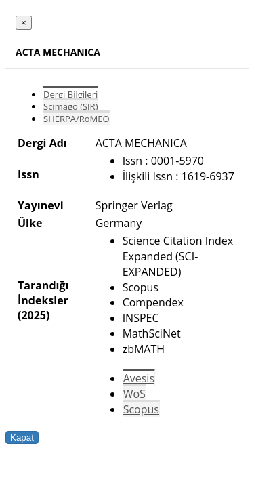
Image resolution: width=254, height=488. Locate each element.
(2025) (33, 315)
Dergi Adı (42, 143)
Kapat (22, 437)
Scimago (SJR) (70, 106)
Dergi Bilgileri (70, 94)
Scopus (141, 409)
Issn (28, 174)
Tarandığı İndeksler (43, 293)
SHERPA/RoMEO (76, 119)
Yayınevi (41, 205)
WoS (134, 393)
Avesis (138, 378)
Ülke (30, 223)
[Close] (24, 23)
